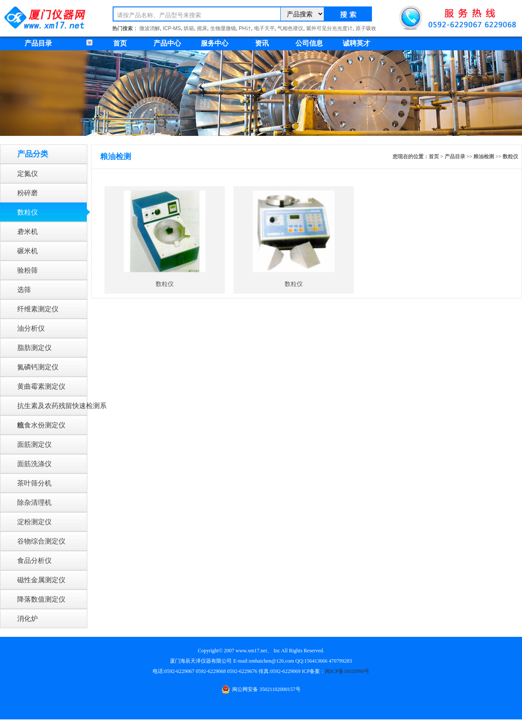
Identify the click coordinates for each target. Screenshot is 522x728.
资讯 (262, 43)
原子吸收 (366, 28)
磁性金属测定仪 (41, 580)
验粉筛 (27, 270)
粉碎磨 (27, 193)
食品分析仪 (34, 560)
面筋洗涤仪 (34, 463)
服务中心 (214, 43)
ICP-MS (172, 28)
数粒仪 (27, 212)
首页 (120, 43)
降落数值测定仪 (41, 599)
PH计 (245, 28)
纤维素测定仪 (37, 309)
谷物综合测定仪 (41, 541)
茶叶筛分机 (34, 483)
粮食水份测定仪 (41, 425)
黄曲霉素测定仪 (41, 386)
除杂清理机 (34, 502)
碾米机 (27, 251)
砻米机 (27, 231)
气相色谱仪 (290, 28)
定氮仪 (27, 173)
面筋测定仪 (34, 444)
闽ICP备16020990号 (347, 671)
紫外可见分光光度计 (329, 28)
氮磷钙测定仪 (37, 367)
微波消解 (149, 28)
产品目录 (455, 157)
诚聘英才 (356, 43)
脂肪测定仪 (34, 347)
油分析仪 (31, 328)
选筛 (24, 289)
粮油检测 (483, 157)
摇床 (202, 28)
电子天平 (264, 28)
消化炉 (27, 618)
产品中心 (167, 43)
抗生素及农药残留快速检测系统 (62, 408)
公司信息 (309, 43)
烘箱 (189, 28)
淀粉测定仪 (34, 521)
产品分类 (32, 154)
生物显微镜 (223, 28)
